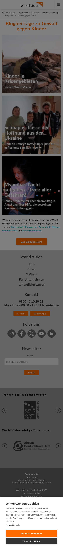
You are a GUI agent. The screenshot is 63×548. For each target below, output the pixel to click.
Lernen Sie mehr (13, 525)
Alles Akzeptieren (31, 533)
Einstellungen (31, 541)
